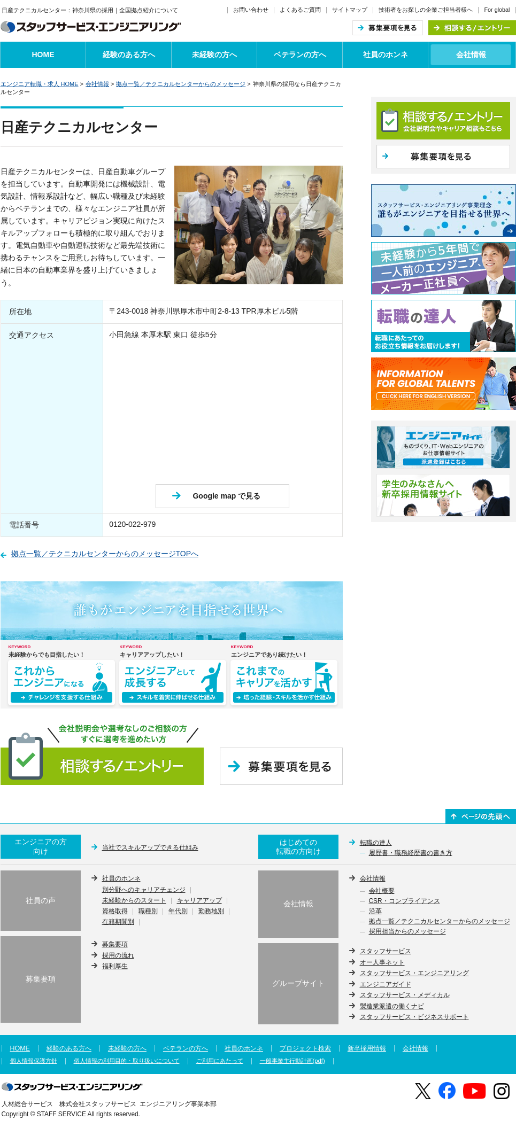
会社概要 (382, 891)
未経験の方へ (214, 54)
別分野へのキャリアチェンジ (144, 890)
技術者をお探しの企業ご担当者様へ (426, 9)
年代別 (178, 911)
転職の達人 (376, 842)
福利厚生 (115, 966)
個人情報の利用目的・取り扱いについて (127, 1061)
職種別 (148, 911)
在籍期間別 (118, 922)
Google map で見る (226, 496)
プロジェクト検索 (305, 1048)
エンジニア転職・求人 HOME (40, 84)
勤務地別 (211, 911)
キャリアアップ (199, 901)
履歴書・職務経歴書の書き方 (410, 853)
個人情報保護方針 (33, 1061)
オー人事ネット (382, 962)
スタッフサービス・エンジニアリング (414, 973)
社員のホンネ (385, 54)
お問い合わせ (250, 9)
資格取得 (115, 911)
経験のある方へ (129, 54)
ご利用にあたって (219, 1061)
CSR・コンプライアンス (404, 901)
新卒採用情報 (367, 1048)
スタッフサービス (385, 951)
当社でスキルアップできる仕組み (150, 847)
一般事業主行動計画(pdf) (292, 1061)
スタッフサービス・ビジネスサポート (414, 1017)
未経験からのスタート (134, 901)
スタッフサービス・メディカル (405, 995)
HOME (43, 54)
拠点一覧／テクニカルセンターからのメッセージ (180, 84)
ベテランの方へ (300, 54)
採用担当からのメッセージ (407, 932)
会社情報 (471, 54)
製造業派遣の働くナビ (392, 1006)
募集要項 (115, 944)
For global (497, 9)
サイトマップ (349, 9)
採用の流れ (118, 955)
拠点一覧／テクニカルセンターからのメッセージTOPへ (105, 553)
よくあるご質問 (300, 9)
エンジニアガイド (385, 984)
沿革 (375, 911)
